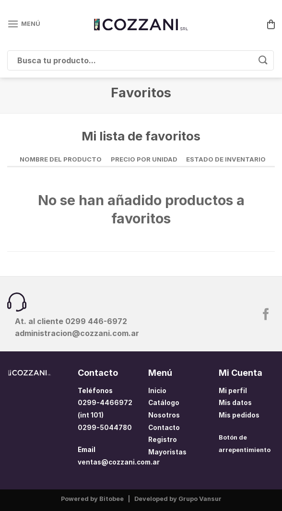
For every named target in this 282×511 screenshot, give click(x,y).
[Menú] (23, 23)
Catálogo (163, 402)
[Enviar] (263, 60)
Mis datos (235, 402)
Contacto (164, 427)
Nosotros (164, 415)
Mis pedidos (239, 415)
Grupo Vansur (200, 498)
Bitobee (111, 498)
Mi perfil (233, 391)
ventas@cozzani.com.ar (119, 462)
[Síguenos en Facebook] (266, 315)
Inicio (157, 391)
